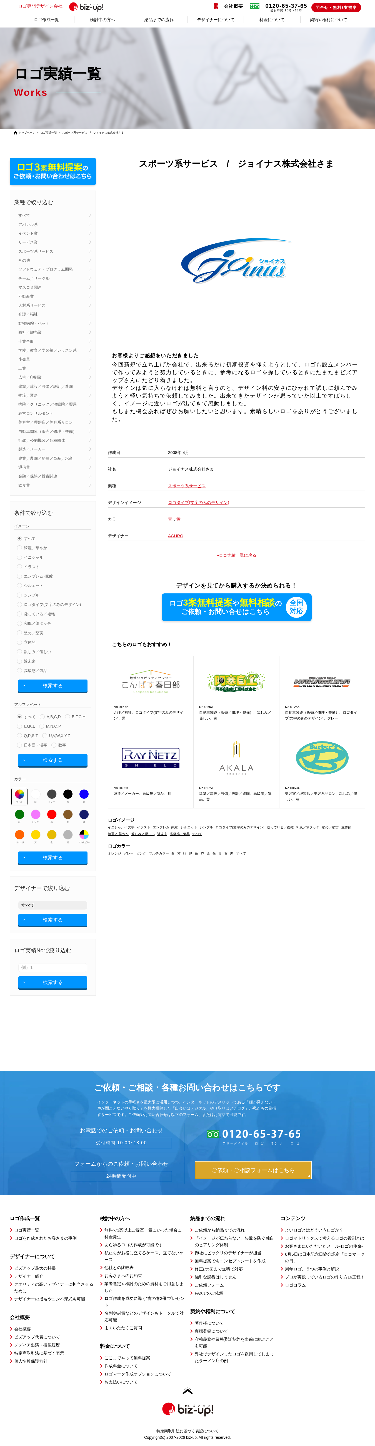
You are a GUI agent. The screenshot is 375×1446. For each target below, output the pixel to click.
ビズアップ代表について (37, 1337)
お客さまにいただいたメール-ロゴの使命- (324, 1246)
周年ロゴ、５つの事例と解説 (312, 1269)
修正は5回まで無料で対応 (219, 1269)
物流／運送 (28, 395)
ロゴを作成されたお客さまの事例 (45, 1238)
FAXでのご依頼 (209, 1293)
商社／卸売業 (30, 332)
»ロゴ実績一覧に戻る (236, 555)
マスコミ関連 (30, 287)
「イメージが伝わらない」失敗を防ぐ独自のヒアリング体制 (234, 1241)
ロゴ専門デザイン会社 (63, 6)
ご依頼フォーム (209, 1285)
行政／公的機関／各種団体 (41, 440)
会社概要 (233, 6)
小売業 (24, 359)
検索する (53, 685)
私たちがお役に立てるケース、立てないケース (144, 1256)
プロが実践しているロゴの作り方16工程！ (325, 1277)
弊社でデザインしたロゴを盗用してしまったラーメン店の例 (234, 1357)
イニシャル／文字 (121, 827)
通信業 (24, 467)
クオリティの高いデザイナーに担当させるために (53, 1287)
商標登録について (211, 1331)
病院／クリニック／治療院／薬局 (47, 404)
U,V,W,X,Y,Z (59, 735)
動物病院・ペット (33, 323)
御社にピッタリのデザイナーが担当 (228, 1252)
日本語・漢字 (35, 745)
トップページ (27, 132)
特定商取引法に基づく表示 (39, 1353)
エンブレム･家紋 (38, 576)
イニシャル (33, 557)
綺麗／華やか (35, 548)
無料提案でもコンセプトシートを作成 (230, 1260)
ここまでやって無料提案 (127, 1357)
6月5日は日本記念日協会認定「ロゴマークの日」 (325, 1257)
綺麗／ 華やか (118, 834)
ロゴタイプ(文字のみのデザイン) (52, 604)
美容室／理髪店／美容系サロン (45, 422)
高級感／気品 (35, 670)
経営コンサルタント (35, 413)
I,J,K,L (29, 726)
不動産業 (26, 296)
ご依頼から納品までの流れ (220, 1230)
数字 (62, 745)
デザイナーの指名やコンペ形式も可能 (49, 1299)
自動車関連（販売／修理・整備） (47, 431)
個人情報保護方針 (31, 1361)
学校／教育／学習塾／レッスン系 (47, 350)
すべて (24, 215)
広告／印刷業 (30, 377)
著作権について (209, 1323)
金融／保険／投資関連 (37, 476)
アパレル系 (28, 224)
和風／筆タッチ (37, 623)
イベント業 (28, 233)
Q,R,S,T (31, 735)
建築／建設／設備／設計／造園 (45, 386)
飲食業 (24, 485)
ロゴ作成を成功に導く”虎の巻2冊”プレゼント (144, 1301)
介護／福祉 (28, 314)
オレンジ (19, 837)
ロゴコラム (295, 1285)
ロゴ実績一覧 (48, 132)
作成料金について (121, 1365)
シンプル (31, 595)
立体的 (30, 642)
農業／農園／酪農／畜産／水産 (45, 458)
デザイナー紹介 (28, 1276)
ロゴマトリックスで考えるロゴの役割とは (324, 1238)
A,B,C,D (54, 717)
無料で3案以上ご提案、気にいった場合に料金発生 (143, 1233)
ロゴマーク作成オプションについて (137, 1374)
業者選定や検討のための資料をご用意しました (144, 1287)
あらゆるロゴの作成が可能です (133, 1244)
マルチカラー (84, 837)
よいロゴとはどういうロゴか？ (314, 1230)
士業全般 (26, 341)
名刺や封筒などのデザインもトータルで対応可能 (144, 1316)
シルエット (33, 585)
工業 (22, 368)
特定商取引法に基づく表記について (187, 1431)
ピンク (36, 816)
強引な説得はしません (215, 1277)
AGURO (175, 535)
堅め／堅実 (33, 633)
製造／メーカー (32, 449)
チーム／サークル (33, 278)
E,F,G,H (79, 717)
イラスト (31, 567)
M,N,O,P (53, 726)
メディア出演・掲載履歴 (37, 1345)
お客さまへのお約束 (123, 1275)
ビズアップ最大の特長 (35, 1268)
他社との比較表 (119, 1267)
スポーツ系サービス (35, 251)
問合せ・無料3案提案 (336, 7)
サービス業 (28, 242)
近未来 (30, 661)
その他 (24, 260)
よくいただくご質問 (123, 1327)
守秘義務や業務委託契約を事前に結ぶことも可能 (234, 1342)
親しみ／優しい (37, 652)
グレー (52, 796)
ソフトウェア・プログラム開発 (45, 269)
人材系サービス (32, 305)
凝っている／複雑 (39, 614)
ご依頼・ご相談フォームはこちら (253, 1170)
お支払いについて (121, 1382)
